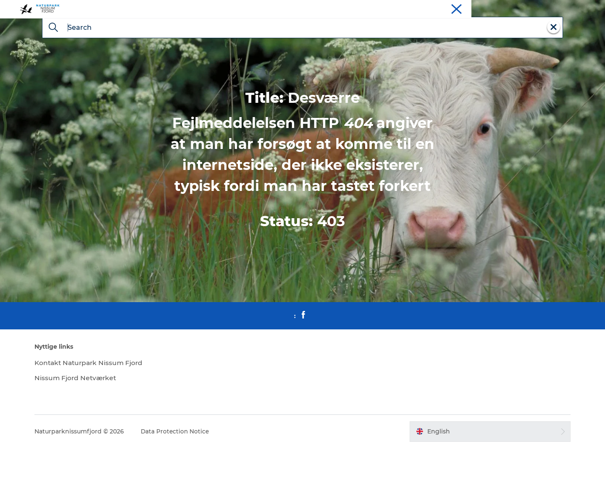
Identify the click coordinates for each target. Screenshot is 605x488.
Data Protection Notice (183, 471)
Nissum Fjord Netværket (84, 418)
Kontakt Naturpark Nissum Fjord (98, 403)
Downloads (583, 8)
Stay (510, 8)
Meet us (551, 8)
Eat (529, 8)
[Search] (53, 68)
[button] (485, 471)
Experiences (482, 8)
